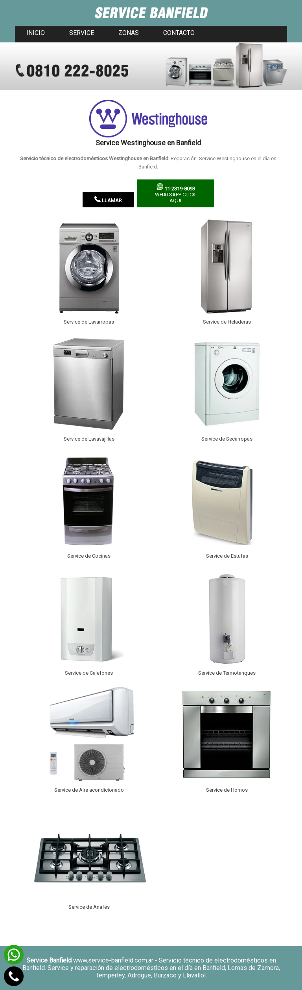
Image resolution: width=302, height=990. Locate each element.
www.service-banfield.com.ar (113, 960)
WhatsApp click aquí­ (175, 193)
